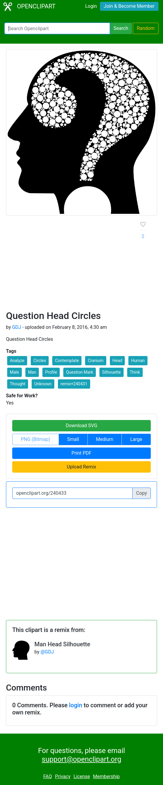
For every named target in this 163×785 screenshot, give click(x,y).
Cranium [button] (95, 360)
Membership (106, 776)
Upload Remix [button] (81, 467)
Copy (141, 493)
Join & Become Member (129, 6)
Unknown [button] (43, 383)
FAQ (47, 776)
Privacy (62, 776)
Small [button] (73, 439)
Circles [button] (39, 360)
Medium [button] (104, 439)
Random (146, 28)
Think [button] (135, 372)
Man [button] (32, 372)
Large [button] (136, 439)
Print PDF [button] (82, 453)
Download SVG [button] (81, 425)
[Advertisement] (68, 265)
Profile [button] (51, 372)
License (81, 776)
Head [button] (117, 360)
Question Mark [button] (79, 372)
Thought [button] (17, 383)
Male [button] (14, 372)
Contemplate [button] (67, 360)
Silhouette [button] (111, 372)
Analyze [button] (17, 360)
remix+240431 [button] (74, 383)
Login (91, 6)
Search (120, 28)
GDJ (16, 327)
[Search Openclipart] (57, 28)
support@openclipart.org (81, 759)
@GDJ (47, 652)
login (75, 705)
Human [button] (137, 360)
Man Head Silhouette (62, 644)
